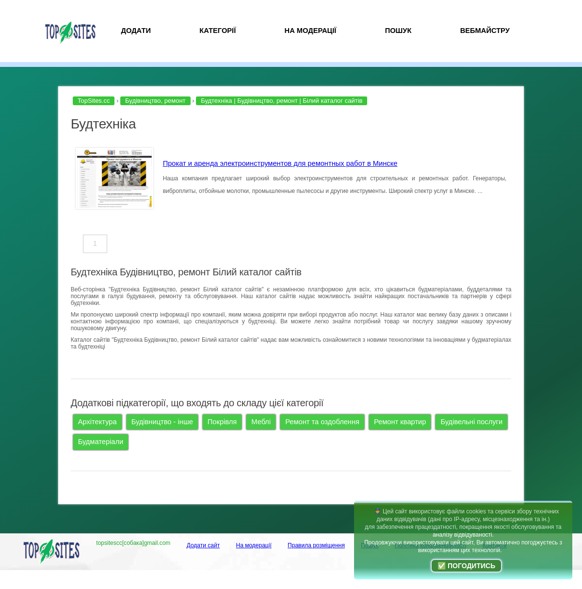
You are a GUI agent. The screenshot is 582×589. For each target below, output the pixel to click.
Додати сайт (203, 545)
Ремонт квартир (400, 422)
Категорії (217, 30)
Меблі (261, 422)
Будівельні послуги (471, 422)
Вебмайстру (485, 30)
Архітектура (97, 422)
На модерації (311, 30)
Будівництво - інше (162, 422)
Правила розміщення (316, 545)
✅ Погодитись (466, 566)
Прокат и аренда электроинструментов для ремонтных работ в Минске (280, 163)
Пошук (398, 30)
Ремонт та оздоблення (322, 422)
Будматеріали (101, 442)
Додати (136, 30)
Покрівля (222, 422)
